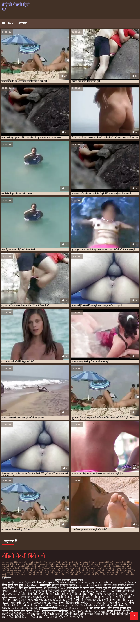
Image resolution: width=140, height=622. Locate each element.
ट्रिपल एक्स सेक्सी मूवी (52, 562)
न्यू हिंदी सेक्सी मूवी (70, 562)
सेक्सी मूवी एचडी (30, 570)
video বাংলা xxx (91, 602)
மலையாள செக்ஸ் (44, 602)
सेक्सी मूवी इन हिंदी (124, 568)
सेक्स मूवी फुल (81, 596)
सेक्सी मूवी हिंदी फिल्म (17, 574)
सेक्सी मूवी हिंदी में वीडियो (70, 574)
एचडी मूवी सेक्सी (35, 562)
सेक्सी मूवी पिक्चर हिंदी (105, 570)
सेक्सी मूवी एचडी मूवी (47, 570)
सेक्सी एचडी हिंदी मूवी (40, 566)
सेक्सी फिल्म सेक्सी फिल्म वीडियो (108, 596)
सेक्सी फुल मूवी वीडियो (106, 568)
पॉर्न (44, 614)
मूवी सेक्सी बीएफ (97, 564)
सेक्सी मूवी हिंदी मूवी (35, 574)
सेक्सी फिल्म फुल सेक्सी (10, 568)
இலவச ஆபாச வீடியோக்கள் (73, 605)
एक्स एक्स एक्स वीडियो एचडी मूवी (14, 562)
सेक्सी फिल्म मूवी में (29, 568)
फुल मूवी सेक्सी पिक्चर (88, 562)
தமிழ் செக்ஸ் (86, 591)
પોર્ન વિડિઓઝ (35, 593)
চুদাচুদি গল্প (25, 591)
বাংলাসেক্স (24, 596)
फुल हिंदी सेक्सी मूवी (80, 564)
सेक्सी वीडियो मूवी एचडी (122, 614)
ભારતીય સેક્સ (10, 608)
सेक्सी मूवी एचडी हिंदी (65, 570)
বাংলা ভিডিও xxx (55, 588)
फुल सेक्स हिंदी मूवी (106, 562)
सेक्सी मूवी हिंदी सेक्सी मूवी (112, 574)
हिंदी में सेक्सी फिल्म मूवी (44, 616)
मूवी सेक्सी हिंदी (111, 564)
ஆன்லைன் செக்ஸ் (14, 593)
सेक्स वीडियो (101, 614)
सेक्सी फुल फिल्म (89, 568)
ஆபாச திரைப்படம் (14, 582)
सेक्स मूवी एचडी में (8, 566)
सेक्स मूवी (45, 585)
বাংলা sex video (78, 582)
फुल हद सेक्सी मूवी (46, 564)
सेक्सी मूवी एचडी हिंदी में (85, 570)
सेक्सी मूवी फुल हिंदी (35, 572)
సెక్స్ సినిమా (19, 599)
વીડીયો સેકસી (28, 608)
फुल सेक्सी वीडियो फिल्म (10, 564)
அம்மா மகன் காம (102, 582)
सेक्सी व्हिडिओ (64, 596)
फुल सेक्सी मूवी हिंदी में (124, 562)
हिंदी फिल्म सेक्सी (112, 602)
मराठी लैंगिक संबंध (83, 614)
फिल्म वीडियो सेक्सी (68, 602)
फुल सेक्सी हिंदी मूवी (29, 564)
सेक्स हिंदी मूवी (23, 566)
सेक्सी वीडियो (68, 591)
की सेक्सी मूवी (98, 608)
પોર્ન (62, 593)
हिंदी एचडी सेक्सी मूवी (119, 608)
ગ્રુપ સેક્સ (76, 611)
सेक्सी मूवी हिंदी (112, 572)
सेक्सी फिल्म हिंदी (120, 605)
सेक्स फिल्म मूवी (126, 564)
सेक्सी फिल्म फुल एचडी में (122, 566)
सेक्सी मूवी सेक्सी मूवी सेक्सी (17, 611)
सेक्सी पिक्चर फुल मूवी (58, 566)
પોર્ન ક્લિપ (16, 605)
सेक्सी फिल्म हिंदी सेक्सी (46, 591)
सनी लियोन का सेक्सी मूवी (80, 593)
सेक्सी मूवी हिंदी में (52, 574)
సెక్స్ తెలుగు (32, 585)
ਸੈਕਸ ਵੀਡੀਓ (114, 611)
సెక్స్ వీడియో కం (105, 591)
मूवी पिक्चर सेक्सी (121, 588)
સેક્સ (63, 582)
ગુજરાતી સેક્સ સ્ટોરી (71, 616)
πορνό (37, 596)
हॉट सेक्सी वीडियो (48, 608)
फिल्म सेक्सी (52, 593)
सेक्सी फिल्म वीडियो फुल (47, 568)
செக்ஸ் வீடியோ (54, 599)
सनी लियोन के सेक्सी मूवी (80, 588)
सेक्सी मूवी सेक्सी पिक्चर (95, 572)
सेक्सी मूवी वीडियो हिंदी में (74, 572)
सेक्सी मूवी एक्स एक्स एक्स (11, 570)
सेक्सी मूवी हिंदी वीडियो (91, 574)
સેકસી (96, 599)
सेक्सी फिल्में (72, 599)
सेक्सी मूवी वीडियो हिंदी (53, 572)
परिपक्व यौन (33, 614)
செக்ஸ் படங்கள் (95, 611)
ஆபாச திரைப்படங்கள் (73, 608)
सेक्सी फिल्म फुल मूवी (114, 599)
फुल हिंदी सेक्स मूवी (63, 564)
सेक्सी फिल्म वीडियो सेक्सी (38, 605)
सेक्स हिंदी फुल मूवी (13, 585)
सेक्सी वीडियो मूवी (125, 591)
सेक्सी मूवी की (103, 588)
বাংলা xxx (129, 611)
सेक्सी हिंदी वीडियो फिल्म (15, 616)
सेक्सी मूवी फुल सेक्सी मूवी (15, 572)
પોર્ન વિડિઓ (35, 599)
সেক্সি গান (49, 596)
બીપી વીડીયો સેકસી (91, 585)
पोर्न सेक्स (86, 599)
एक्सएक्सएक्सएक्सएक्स (55, 611)
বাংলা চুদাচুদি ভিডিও (65, 585)
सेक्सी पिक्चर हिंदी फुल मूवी (80, 566)
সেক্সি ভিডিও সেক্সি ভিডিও (112, 593)
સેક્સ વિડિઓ (101, 605)
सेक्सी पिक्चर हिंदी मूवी (101, 566)
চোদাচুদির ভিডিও (126, 582)
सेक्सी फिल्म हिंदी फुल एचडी (69, 568)
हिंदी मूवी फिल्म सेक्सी (30, 588)
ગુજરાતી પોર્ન (9, 591)
